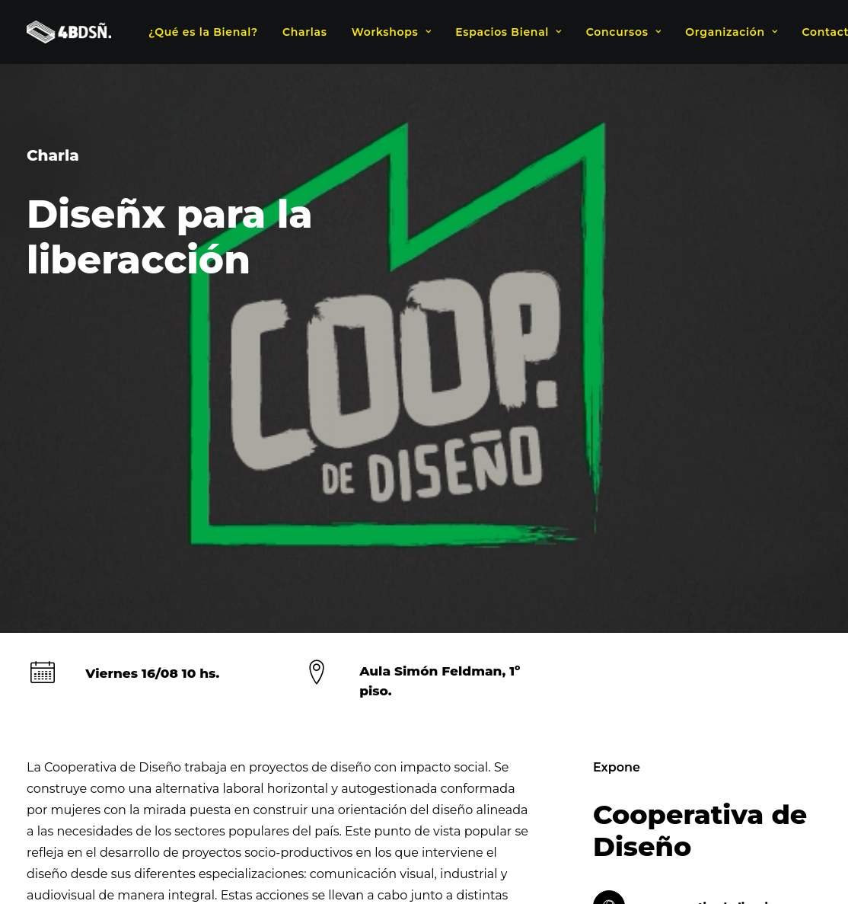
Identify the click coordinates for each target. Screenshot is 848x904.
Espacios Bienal (508, 32)
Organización (731, 32)
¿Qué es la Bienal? (203, 32)
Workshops (391, 32)
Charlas (304, 32)
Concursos (623, 32)
